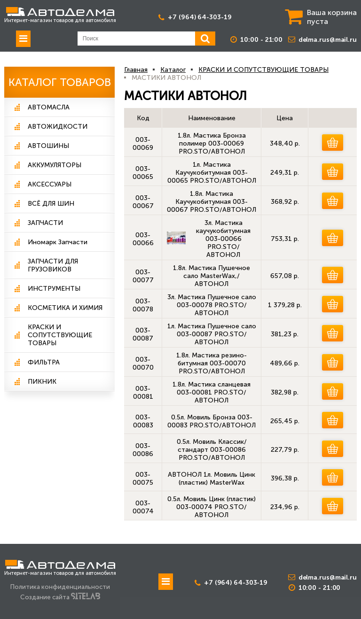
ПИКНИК (42, 382)
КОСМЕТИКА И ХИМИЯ (65, 308)
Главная (136, 70)
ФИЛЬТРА (44, 362)
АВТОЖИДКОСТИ (57, 127)
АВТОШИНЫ (48, 146)
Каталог (173, 70)
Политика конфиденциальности (60, 586)
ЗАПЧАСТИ (45, 223)
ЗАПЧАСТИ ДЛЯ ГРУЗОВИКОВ (53, 265)
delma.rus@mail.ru (327, 40)
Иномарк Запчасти (57, 242)
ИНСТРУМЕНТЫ (54, 289)
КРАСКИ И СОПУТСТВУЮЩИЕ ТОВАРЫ (60, 335)
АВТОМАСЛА (49, 107)
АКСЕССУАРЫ (49, 184)
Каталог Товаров (59, 82)
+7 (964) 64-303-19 (199, 17)
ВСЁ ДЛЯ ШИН (51, 204)
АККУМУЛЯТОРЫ (54, 165)
